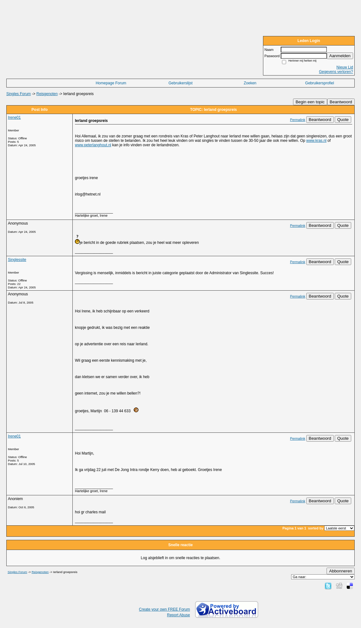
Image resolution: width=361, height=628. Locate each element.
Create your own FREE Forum (164, 609)
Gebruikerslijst (180, 83)
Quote (343, 119)
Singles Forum (18, 94)
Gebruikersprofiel (319, 83)
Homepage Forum (111, 83)
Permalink (297, 120)
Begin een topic (310, 102)
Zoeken (250, 83)
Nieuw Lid (344, 67)
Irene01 (14, 117)
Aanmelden (340, 55)
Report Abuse (178, 615)
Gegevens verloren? (336, 71)
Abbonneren (340, 571)
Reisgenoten (47, 94)
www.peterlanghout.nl (93, 145)
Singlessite (17, 259)
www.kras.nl (316, 140)
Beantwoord (341, 102)
